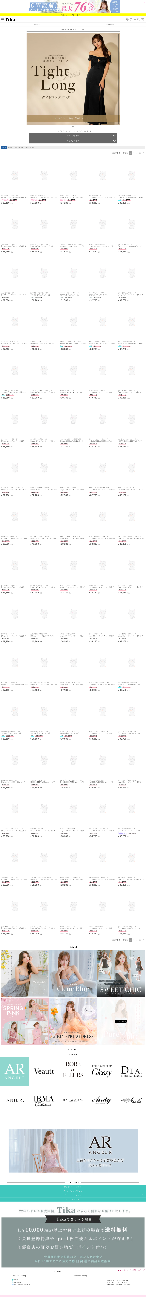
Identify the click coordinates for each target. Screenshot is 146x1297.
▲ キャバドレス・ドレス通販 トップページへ (132, 1270)
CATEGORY (109, 24)
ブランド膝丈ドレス (73, 1199)
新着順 (10, 147)
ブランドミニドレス (73, 1187)
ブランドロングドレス (73, 1191)
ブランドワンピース (73, 1195)
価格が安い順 (19, 147)
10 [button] (140, 153)
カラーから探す (73, 135)
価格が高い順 (29, 147)
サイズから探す (73, 141)
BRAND (36, 24)
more (73, 1176)
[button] (143, 153)
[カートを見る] (144, 2)
